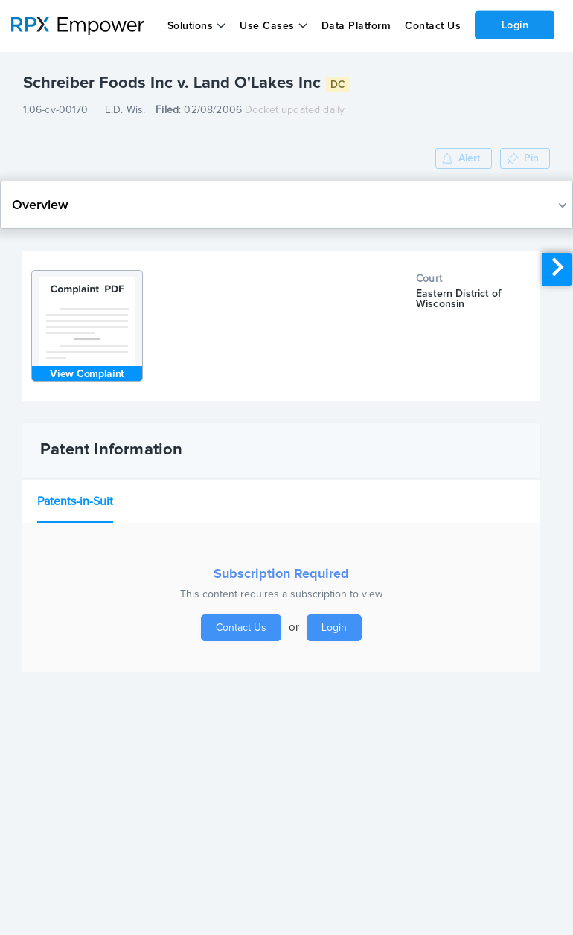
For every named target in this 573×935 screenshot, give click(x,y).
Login (514, 24)
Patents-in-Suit (75, 501)
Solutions (190, 26)
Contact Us (432, 26)
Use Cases (267, 26)
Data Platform (356, 26)
